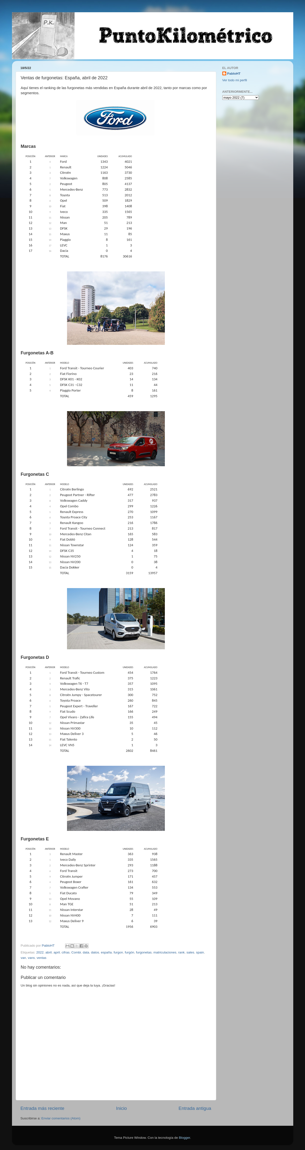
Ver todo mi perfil (234, 80)
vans (31, 958)
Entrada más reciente (43, 1108)
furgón (129, 952)
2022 (40, 952)
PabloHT (234, 73)
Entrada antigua (195, 1108)
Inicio (121, 1108)
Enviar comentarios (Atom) (60, 1118)
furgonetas (144, 952)
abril (48, 952)
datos (95, 952)
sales (190, 952)
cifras (65, 952)
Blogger (184, 1137)
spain (200, 952)
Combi (76, 952)
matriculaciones (164, 952)
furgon (118, 952)
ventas (41, 958)
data (86, 952)
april (57, 952)
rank (181, 952)
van (23, 958)
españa (106, 952)
